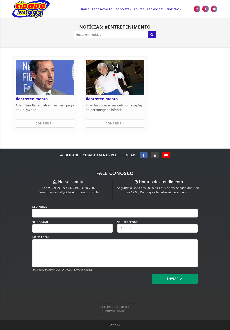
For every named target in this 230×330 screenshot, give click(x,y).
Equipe (139, 9)
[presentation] (60, 281)
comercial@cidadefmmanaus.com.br (74, 192)
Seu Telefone (127, 222)
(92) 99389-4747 (62, 188)
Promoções (155, 9)
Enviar (175, 279)
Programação (102, 9)
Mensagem (40, 237)
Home (85, 9)
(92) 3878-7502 (85, 188)
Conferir (44, 123)
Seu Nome (40, 206)
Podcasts (122, 9)
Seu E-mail (40, 222)
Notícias (173, 9)
